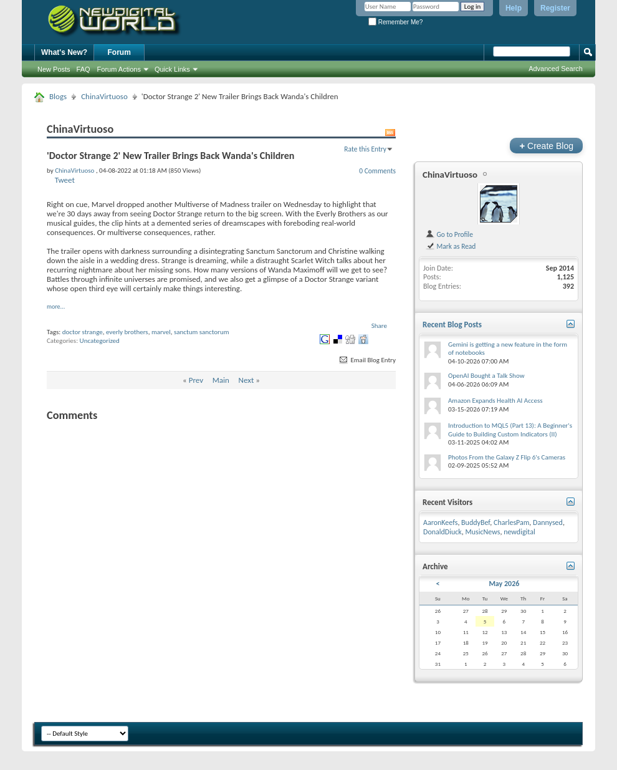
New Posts (53, 69)
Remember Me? (395, 22)
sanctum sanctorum (201, 332)
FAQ (83, 69)
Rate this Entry (365, 149)
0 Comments (377, 170)
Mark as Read (450, 246)
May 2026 (504, 583)
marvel (161, 332)
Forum (119, 52)
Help (513, 8)
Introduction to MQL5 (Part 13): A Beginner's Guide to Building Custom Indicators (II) (510, 429)
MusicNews (483, 531)
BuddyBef (475, 522)
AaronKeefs (440, 522)
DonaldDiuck (442, 531)
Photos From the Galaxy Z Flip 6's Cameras (506, 457)
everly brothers (127, 332)
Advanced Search (556, 68)
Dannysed (548, 522)
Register (555, 8)
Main (221, 380)
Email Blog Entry (367, 360)
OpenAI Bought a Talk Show (486, 376)
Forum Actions (119, 69)
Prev (196, 380)
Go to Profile (449, 234)
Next (246, 380)
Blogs (58, 96)
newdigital (519, 531)
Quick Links (172, 69)
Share (379, 326)
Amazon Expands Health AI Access (495, 401)
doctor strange (82, 332)
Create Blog (546, 145)
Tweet (65, 180)
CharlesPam (511, 522)
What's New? (64, 52)
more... (56, 306)
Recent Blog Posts (452, 324)
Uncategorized (100, 341)
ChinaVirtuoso (104, 96)
